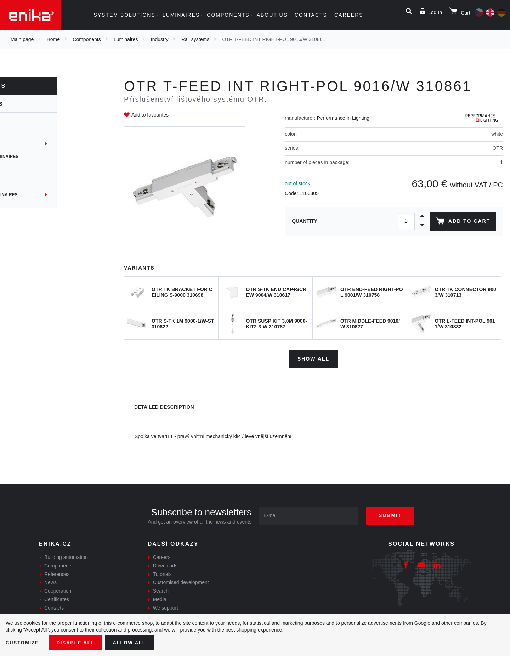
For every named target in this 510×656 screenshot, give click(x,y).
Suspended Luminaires (41, 156)
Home (53, 39)
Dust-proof (28, 169)
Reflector (27, 182)
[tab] (164, 405)
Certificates (56, 597)
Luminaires (181, 15)
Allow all (135, 642)
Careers (348, 15)
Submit (395, 513)
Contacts (311, 15)
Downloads (165, 564)
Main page (22, 39)
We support (165, 606)
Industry (160, 39)
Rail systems (195, 39)
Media (159, 597)
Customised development (181, 581)
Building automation (66, 555)
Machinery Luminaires (40, 194)
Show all (313, 357)
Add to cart (461, 222)
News (50, 581)
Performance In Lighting (343, 118)
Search (161, 589)
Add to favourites (150, 115)
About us (272, 15)
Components (228, 15)
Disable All (79, 642)
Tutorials (162, 572)
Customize (23, 642)
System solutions (124, 15)
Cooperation (57, 589)
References (57, 572)
